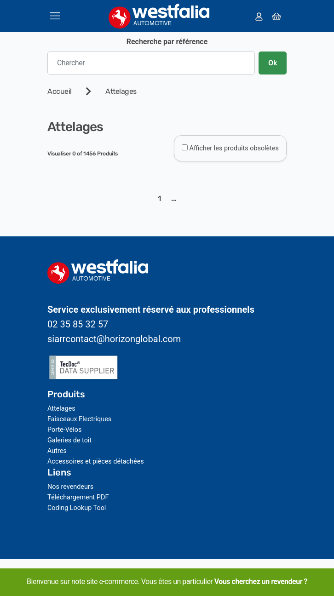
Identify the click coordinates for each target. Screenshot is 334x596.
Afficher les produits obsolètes (234, 148)
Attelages (121, 91)
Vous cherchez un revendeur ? (260, 581)
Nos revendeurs (70, 487)
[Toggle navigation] (55, 15)
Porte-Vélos (64, 430)
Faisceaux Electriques (79, 419)
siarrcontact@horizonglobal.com (114, 338)
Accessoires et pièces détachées (95, 461)
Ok (272, 62)
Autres (57, 451)
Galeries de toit (69, 440)
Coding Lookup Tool (76, 508)
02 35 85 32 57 (77, 324)
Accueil (59, 91)
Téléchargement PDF (78, 497)
